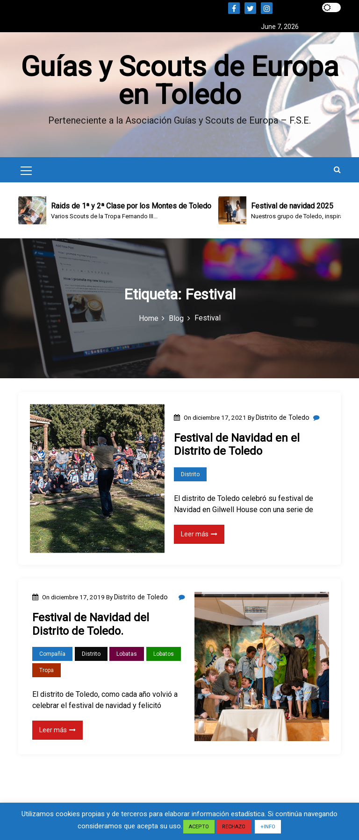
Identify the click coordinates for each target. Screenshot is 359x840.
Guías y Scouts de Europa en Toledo (179, 80)
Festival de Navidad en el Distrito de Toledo (237, 445)
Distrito (190, 475)
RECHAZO (233, 827)
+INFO (267, 827)
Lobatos (163, 655)
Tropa (46, 670)
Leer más (199, 534)
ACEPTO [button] (199, 827)
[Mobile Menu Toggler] (26, 173)
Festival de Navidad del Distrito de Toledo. (90, 625)
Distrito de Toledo (282, 418)
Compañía (52, 655)
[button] (337, 170)
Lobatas (126, 655)
